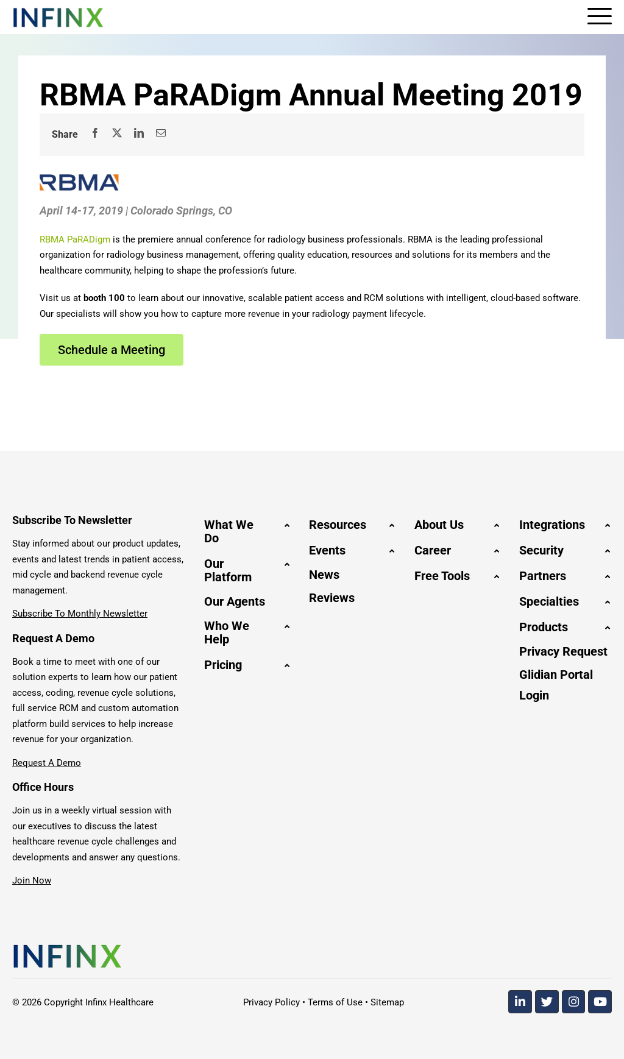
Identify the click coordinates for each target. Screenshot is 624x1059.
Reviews (332, 597)
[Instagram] (574, 1002)
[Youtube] (600, 1002)
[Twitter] (547, 1002)
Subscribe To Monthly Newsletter (79, 613)
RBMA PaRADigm (75, 239)
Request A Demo (46, 762)
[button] (247, 531)
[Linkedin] (520, 1002)
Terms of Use (335, 1002)
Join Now (31, 880)
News (324, 574)
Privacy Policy (271, 1002)
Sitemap (387, 1002)
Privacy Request (563, 651)
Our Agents (234, 601)
